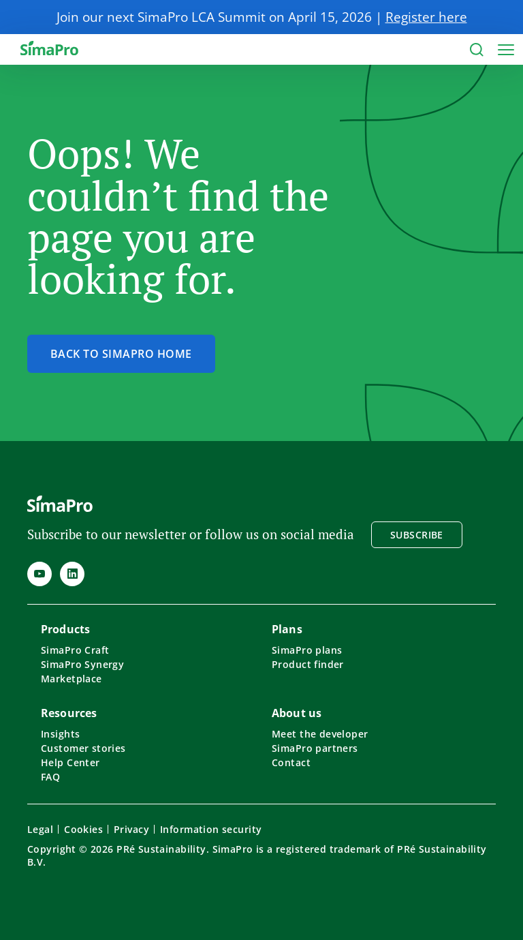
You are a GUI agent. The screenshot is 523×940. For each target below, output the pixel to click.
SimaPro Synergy (82, 664)
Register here (426, 16)
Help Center (70, 762)
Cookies (83, 829)
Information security (211, 829)
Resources (69, 713)
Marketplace (71, 678)
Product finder (308, 664)
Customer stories (83, 748)
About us (296, 713)
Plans (287, 629)
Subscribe (416, 534)
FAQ (50, 776)
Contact (291, 762)
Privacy (131, 829)
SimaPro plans (307, 649)
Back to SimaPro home (121, 353)
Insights (60, 733)
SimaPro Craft (75, 649)
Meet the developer (320, 733)
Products (65, 629)
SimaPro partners (315, 748)
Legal (40, 829)
